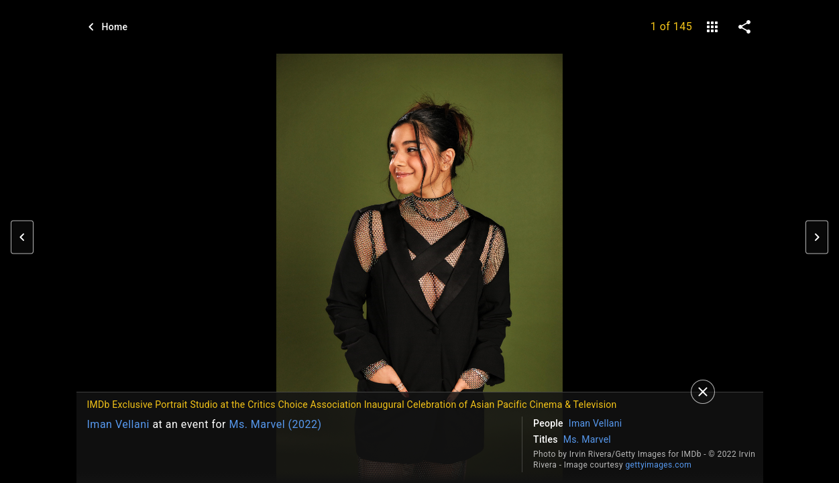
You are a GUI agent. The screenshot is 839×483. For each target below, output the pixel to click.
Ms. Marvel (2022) (275, 424)
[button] (22, 237)
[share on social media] (744, 27)
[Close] (703, 392)
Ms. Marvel (587, 439)
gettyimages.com (658, 465)
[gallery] (712, 27)
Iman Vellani (118, 424)
